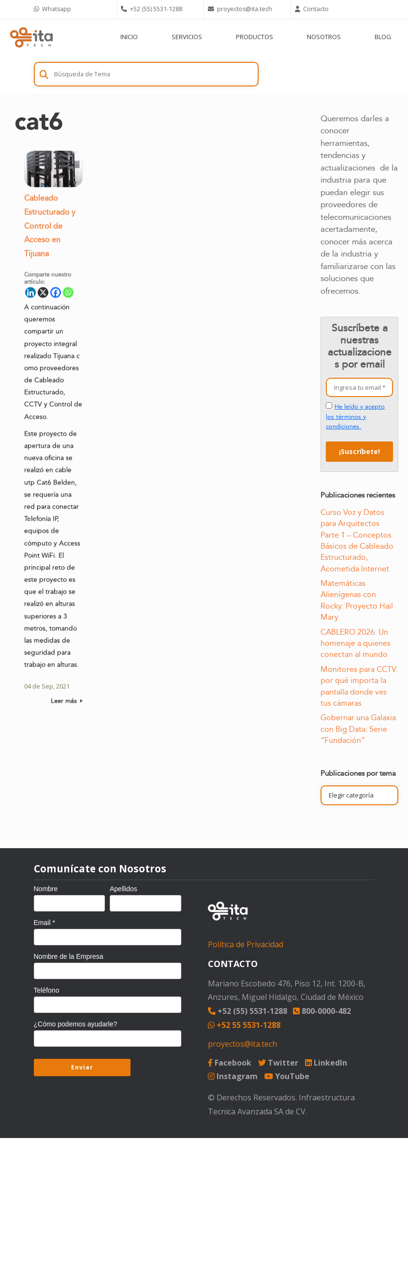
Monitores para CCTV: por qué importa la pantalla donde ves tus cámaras (359, 686)
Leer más (67, 703)
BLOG (383, 36)
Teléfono (46, 990)
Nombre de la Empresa (68, 956)
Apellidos (123, 889)
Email (44, 922)
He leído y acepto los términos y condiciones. (355, 416)
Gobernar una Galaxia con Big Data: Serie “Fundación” (358, 729)
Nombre (46, 889)
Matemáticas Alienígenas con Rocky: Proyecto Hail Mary (357, 600)
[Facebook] (55, 294)
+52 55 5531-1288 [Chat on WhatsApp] (244, 1025)
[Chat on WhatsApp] (73, 9)
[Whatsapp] (68, 294)
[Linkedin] (30, 294)
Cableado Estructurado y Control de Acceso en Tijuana (49, 228)
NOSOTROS (324, 36)
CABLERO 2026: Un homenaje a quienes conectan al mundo (356, 643)
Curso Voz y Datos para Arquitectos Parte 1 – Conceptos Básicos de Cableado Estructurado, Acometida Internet (357, 541)
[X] (43, 294)
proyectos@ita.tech (242, 1044)
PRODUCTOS (254, 36)
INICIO (129, 36)
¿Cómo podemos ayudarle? (75, 1024)
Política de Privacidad (245, 944)
